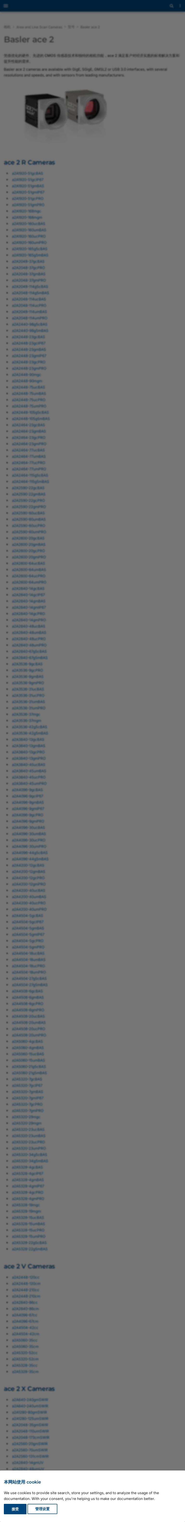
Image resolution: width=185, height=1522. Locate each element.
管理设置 (42, 1509)
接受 (15, 1509)
